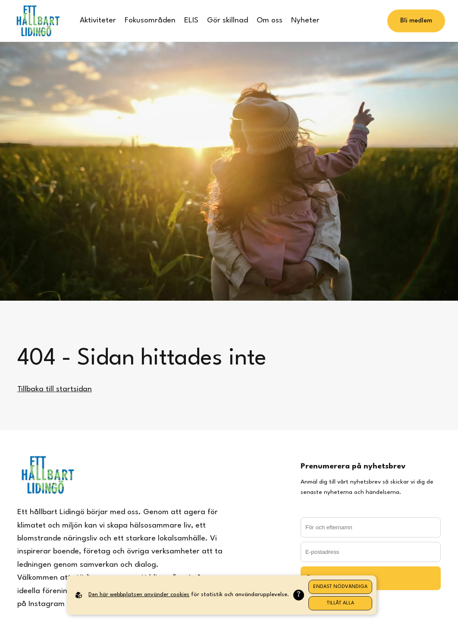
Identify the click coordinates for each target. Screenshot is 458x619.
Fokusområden (150, 20)
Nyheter (305, 20)
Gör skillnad (227, 20)
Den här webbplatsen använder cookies (138, 594)
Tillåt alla (340, 603)
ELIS (191, 20)
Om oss (269, 20)
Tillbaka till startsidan (54, 389)
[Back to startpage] (38, 21)
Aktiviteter (98, 20)
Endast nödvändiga (340, 586)
